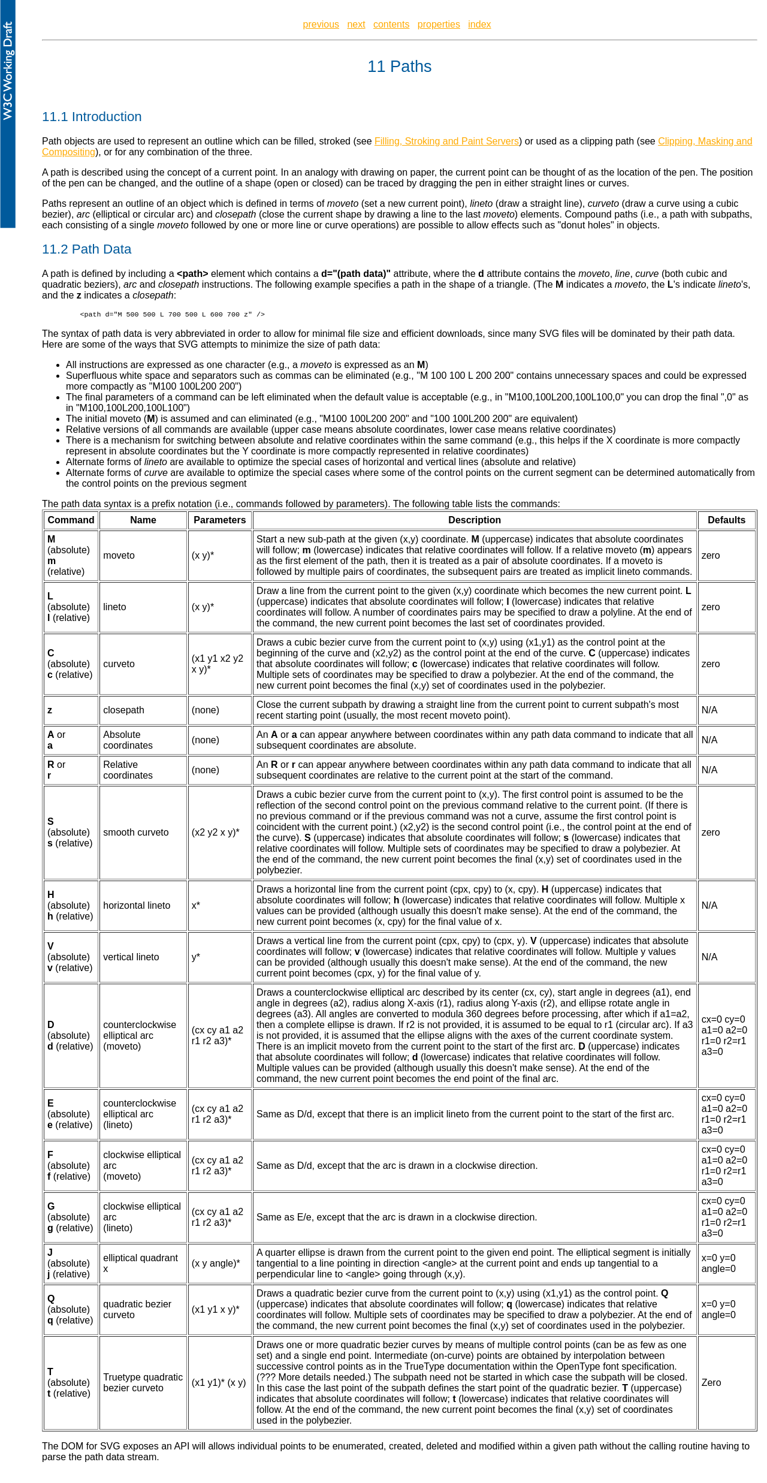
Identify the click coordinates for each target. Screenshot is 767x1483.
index (479, 24)
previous (321, 24)
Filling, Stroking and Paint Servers (447, 141)
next (356, 24)
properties (439, 24)
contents (391, 24)
